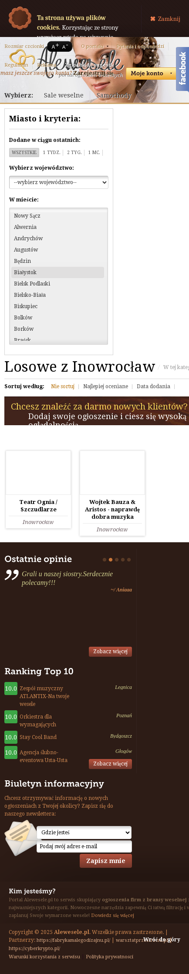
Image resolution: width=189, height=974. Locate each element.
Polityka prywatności (109, 957)
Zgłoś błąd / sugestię (89, 65)
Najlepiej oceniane (105, 386)
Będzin (22, 261)
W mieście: (24, 200)
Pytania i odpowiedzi (140, 46)
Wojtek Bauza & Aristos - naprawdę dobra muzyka (112, 509)
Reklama (46, 65)
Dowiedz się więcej (112, 915)
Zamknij (169, 19)
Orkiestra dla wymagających (38, 721)
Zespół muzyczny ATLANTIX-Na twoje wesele (44, 696)
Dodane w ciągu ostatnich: (45, 140)
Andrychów (28, 238)
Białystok (25, 272)
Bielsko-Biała (30, 295)
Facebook (182, 71)
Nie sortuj (62, 386)
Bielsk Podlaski (32, 284)
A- (66, 46)
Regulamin (16, 65)
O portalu (92, 46)
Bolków (23, 318)
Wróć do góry (161, 940)
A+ (53, 46)
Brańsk (22, 340)
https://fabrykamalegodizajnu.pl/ (73, 940)
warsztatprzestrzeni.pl (142, 940)
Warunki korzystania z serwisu (44, 957)
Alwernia (25, 227)
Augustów (26, 250)
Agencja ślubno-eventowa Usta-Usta (44, 756)
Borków (24, 329)
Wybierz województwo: (41, 168)
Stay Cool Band (38, 737)
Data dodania (153, 386)
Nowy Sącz (27, 216)
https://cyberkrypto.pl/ (34, 948)
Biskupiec (25, 306)
